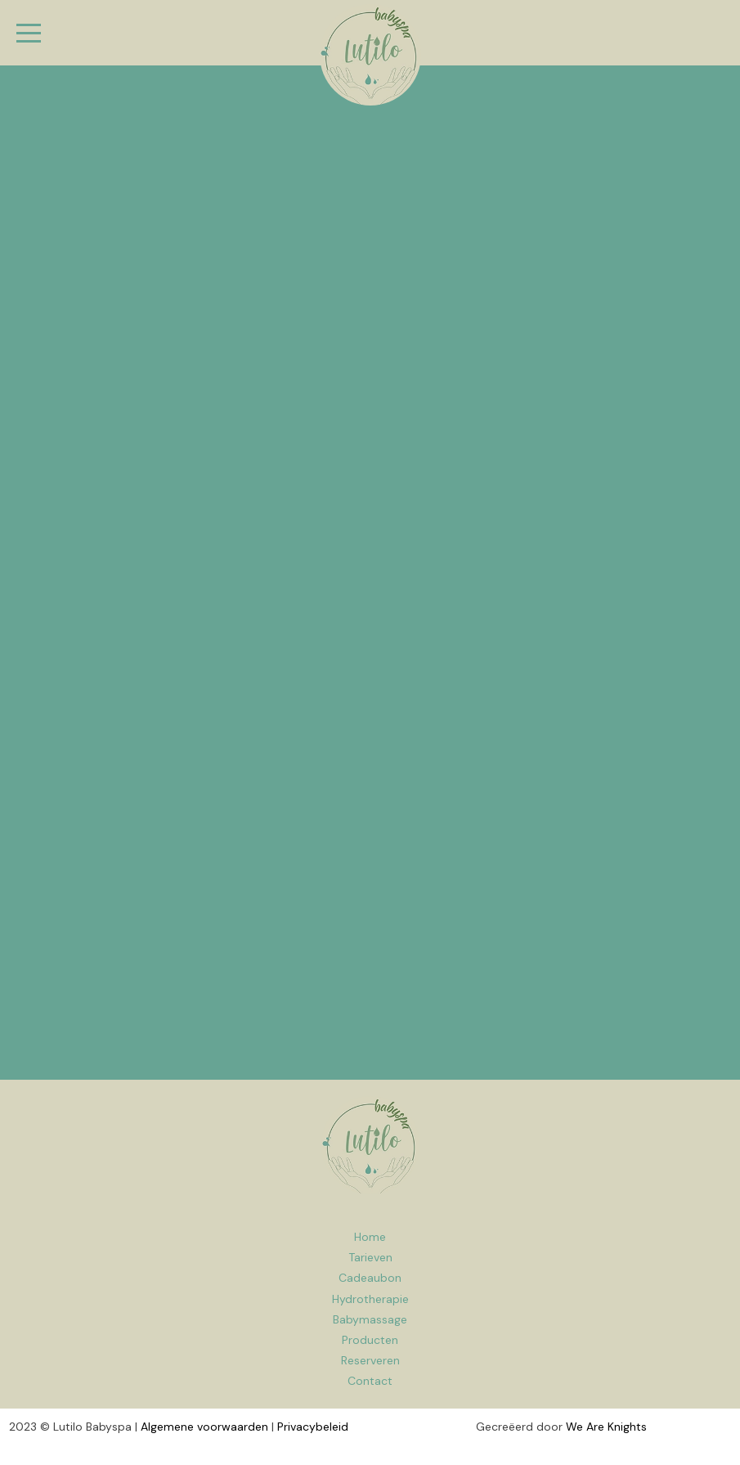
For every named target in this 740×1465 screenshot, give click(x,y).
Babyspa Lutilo (370, 55)
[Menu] (28, 32)
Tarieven (370, 1257)
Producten (370, 1339)
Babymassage (370, 1319)
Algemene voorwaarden (204, 1426)
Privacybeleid (312, 1426)
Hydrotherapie (370, 1299)
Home (370, 1145)
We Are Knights (606, 1426)
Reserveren (370, 1360)
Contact (370, 1380)
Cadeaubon (370, 1277)
